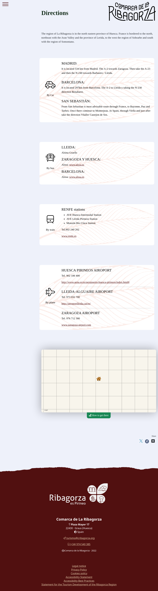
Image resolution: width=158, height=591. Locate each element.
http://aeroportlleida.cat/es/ (76, 303)
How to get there (98, 415)
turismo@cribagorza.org (79, 538)
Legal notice (79, 566)
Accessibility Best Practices (79, 580)
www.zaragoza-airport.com (76, 324)
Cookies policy (79, 573)
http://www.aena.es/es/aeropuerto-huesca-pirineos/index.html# (95, 282)
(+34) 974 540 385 (79, 544)
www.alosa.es (76, 164)
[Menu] (5, 4)
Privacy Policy (79, 569)
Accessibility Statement (79, 577)
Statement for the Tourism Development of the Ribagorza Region (78, 584)
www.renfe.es (69, 236)
